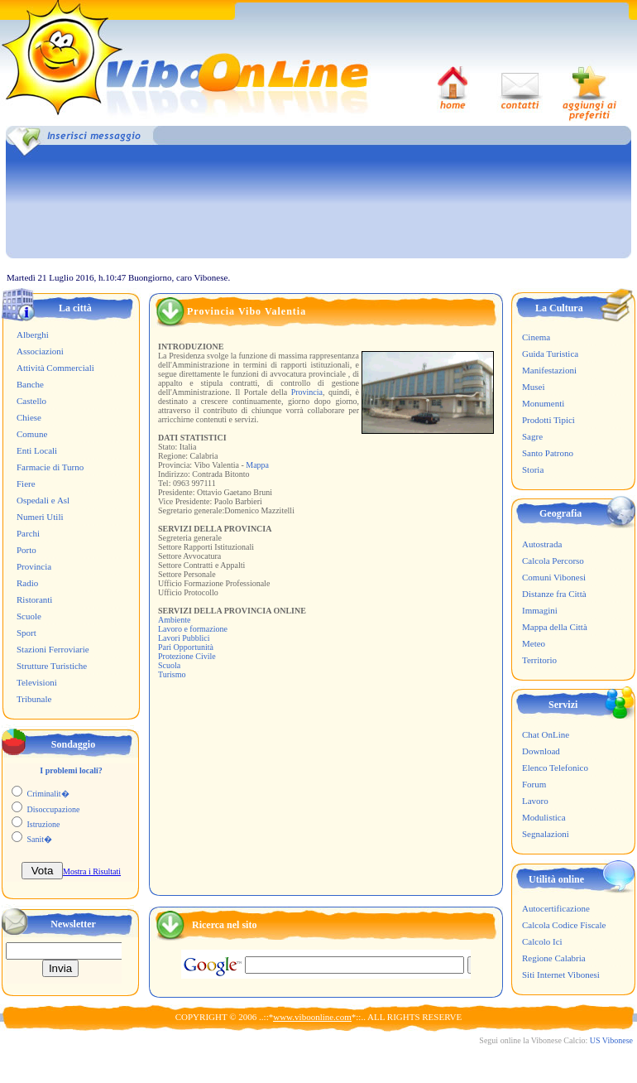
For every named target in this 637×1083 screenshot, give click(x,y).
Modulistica (544, 817)
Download (541, 751)
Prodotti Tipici (548, 420)
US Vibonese (611, 1040)
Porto (26, 550)
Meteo (533, 643)
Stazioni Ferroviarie (53, 649)
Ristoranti (34, 599)
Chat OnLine (545, 734)
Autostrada (542, 544)
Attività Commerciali (55, 368)
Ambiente (174, 619)
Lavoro (535, 801)
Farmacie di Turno (50, 467)
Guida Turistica (550, 354)
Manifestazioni (549, 370)
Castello (31, 401)
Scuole (29, 616)
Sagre (532, 436)
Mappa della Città (554, 627)
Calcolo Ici (542, 941)
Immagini (540, 610)
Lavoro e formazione (193, 628)
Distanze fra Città (554, 594)
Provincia (34, 566)
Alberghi (33, 334)
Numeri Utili (40, 517)
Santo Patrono (547, 453)
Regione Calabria (554, 958)
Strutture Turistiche (52, 666)
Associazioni (40, 351)
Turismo (172, 674)
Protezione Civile (187, 656)
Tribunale (34, 699)
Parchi (28, 533)
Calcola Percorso (553, 561)
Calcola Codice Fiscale (564, 925)
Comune (32, 434)
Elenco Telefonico (555, 768)
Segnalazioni (545, 834)
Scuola (169, 665)
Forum (534, 784)
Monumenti (543, 403)
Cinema (536, 337)
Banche (30, 384)
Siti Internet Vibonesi (561, 975)
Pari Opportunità (185, 647)
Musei (533, 387)
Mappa (257, 464)
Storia (533, 469)
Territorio (539, 660)
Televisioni (37, 682)
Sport (26, 633)
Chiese (29, 417)
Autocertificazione (556, 908)
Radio (27, 583)
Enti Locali (37, 450)
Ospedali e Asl (43, 500)
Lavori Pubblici (184, 638)
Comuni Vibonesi (554, 577)
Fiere (26, 484)
